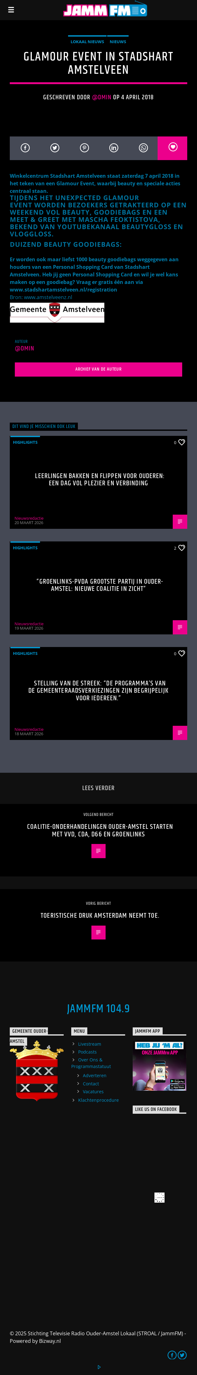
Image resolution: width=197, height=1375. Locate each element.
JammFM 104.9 (98, 1009)
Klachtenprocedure (98, 1100)
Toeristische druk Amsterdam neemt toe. (100, 915)
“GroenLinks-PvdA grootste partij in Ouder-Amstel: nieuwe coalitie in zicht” (100, 585)
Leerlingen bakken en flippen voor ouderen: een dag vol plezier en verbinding (100, 480)
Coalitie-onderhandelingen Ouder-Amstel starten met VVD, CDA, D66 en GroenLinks (100, 830)
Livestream (89, 1044)
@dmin (102, 97)
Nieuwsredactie (28, 518)
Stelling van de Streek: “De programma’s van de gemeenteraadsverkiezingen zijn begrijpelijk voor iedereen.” (98, 691)
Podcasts (87, 1052)
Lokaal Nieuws (87, 41)
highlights (25, 442)
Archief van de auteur (98, 369)
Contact (91, 1084)
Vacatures (93, 1092)
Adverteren (95, 1075)
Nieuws (118, 41)
